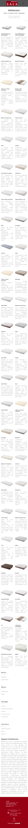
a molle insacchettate (7, 709)
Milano (2, 731)
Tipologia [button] (4, 702)
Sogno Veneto (5, 679)
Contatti (14, 820)
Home (5, 13)
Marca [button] (3, 672)
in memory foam (5, 714)
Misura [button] (3, 687)
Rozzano (3, 734)
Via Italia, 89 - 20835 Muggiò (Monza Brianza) (14, 814)
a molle (3, 706)
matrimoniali (4, 691)
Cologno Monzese (5, 728)
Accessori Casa (12, 13)
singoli (2, 694)
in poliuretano (4, 717)
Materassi (21, 13)
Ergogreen (3, 677)
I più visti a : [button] (5, 724)
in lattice (3, 711)
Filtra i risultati (14, 17)
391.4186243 (14, 815)
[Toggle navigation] (23, 3)
